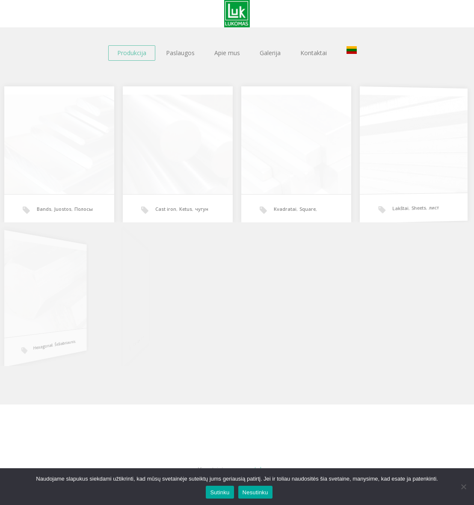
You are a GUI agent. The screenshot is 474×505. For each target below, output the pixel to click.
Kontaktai (313, 53)
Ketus (185, 209)
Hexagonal (28, 343)
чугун (201, 209)
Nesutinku (255, 492)
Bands (44, 209)
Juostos (62, 209)
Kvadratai (285, 209)
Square (307, 209)
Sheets (415, 203)
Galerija (270, 53)
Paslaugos (180, 53)
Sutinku (219, 492)
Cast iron (165, 209)
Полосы (83, 209)
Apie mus (227, 53)
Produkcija (131, 53)
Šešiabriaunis (41, 338)
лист (428, 202)
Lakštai (398, 205)
